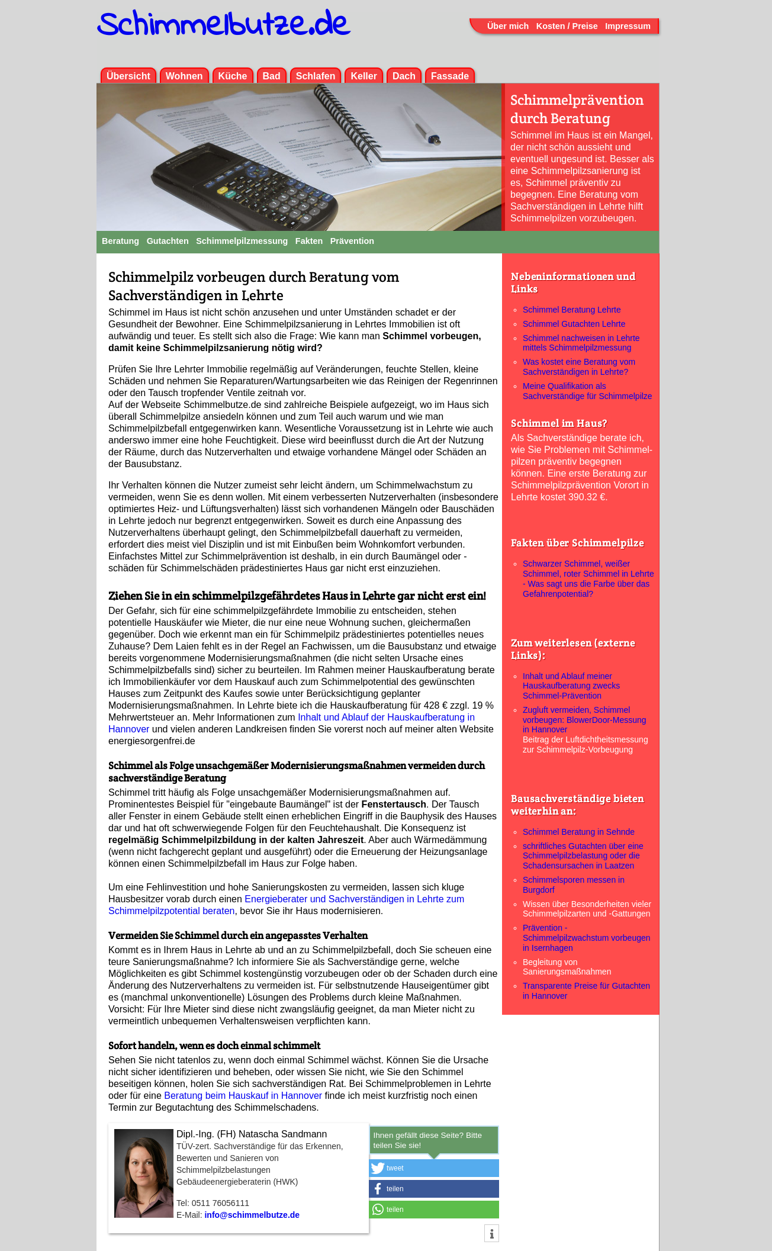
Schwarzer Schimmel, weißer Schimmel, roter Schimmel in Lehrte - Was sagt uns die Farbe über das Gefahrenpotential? (588, 578)
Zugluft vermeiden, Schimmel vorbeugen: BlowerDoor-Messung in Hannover (584, 720)
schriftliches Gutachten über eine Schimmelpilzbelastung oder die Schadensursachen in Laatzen (583, 856)
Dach (404, 76)
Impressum (628, 26)
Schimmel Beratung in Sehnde (579, 832)
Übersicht (128, 76)
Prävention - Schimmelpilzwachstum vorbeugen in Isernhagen (587, 938)
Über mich (508, 26)
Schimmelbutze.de (223, 27)
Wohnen (184, 76)
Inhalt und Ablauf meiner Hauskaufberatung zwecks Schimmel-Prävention (571, 686)
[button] (434, 1168)
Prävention (352, 241)
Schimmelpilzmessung (242, 241)
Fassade (450, 76)
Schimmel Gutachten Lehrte (574, 324)
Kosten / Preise (567, 26)
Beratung (120, 241)
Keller (363, 76)
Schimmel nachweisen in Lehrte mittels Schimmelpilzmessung (581, 343)
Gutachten (168, 241)
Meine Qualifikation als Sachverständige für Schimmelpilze (587, 391)
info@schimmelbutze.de (252, 1215)
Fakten (309, 241)
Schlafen (316, 76)
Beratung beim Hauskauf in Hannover (243, 1096)
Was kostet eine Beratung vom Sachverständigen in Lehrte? (579, 367)
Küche (232, 76)
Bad (272, 76)
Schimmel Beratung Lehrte (572, 309)
